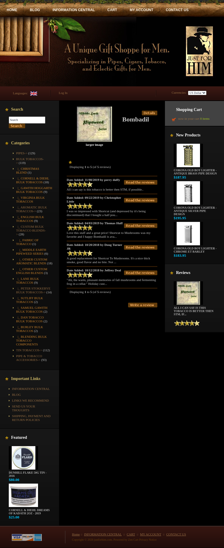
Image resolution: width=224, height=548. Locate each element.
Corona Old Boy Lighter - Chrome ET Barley (195, 248)
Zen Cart (133, 539)
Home (76, 534)
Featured (19, 437)
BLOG (35, 10)
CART (112, 10)
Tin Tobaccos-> (29, 350)
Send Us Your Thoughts (23, 408)
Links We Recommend (30, 400)
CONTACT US (177, 10)
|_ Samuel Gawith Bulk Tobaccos (31, 309)
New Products (188, 135)
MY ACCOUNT (141, 10)
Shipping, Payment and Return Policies (31, 418)
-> (31, 230)
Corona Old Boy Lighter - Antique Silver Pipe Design (195, 209)
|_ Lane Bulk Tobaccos (27, 280)
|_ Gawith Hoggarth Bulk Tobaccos (34, 189)
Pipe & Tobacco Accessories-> (29, 358)
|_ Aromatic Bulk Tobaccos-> (31, 209)
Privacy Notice (148, 539)
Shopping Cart (189, 109)
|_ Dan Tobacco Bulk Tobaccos (30, 319)
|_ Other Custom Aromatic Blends (31, 261)
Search (17, 109)
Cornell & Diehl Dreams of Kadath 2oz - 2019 (29, 510)
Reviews (183, 272)
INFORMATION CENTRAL (74, 10)
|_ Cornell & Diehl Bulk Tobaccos (32, 180)
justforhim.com (103, 539)
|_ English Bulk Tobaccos (30, 218)
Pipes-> (21, 153)
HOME (12, 10)
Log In (63, 93)
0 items (204, 118)
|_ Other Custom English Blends (31, 271)
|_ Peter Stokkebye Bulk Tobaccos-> (33, 290)
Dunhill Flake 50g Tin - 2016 (27, 472)
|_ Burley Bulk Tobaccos (29, 329)
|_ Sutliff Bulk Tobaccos (29, 300)
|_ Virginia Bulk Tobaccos (30, 199)
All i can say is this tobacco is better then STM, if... (193, 310)
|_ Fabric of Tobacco (27, 242)
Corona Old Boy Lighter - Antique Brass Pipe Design (195, 170)
